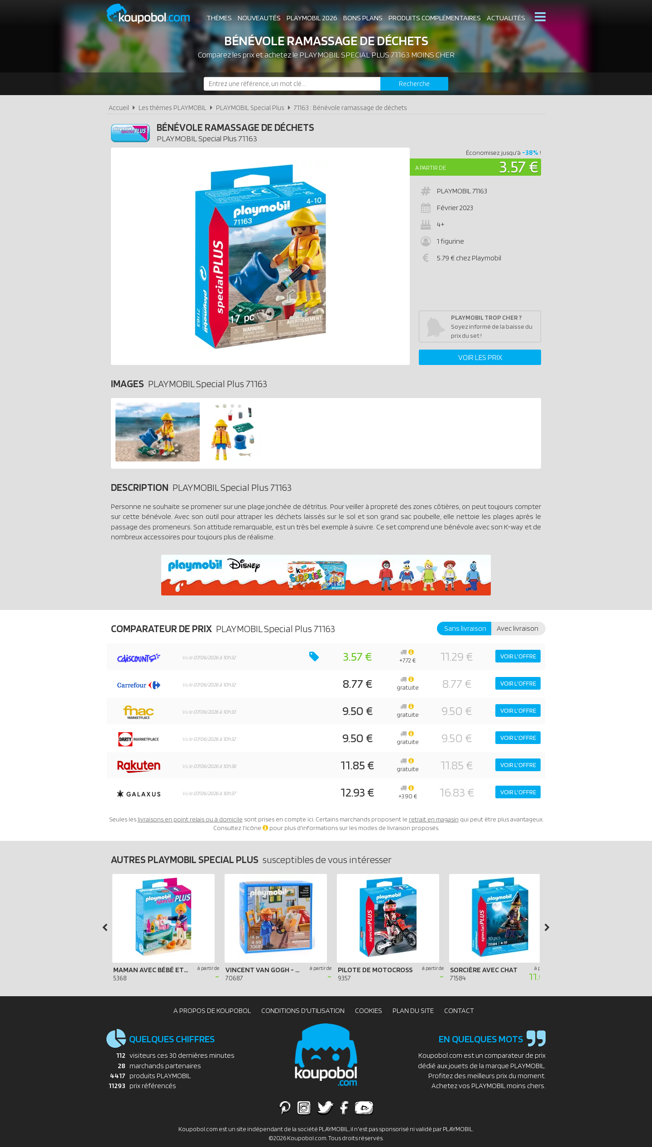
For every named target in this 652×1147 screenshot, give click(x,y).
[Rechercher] (414, 84)
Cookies (368, 1010)
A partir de (430, 167)
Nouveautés (259, 18)
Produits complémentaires (434, 18)
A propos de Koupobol (212, 1010)
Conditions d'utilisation (303, 1010)
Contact (459, 1010)
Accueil (119, 107)
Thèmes (219, 18)
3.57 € (518, 166)
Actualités (506, 18)
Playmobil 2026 (312, 18)
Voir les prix (480, 357)
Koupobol (153, 14)
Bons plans (363, 18)
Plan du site (413, 1010)
